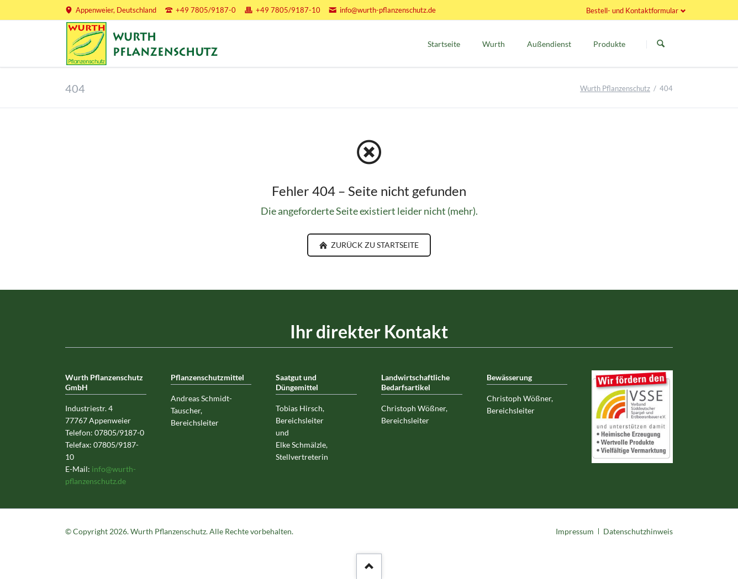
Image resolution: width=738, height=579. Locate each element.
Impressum (575, 531)
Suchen (661, 44)
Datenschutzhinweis (638, 531)
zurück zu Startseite (374, 244)
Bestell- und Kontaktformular (632, 10)
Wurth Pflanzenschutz (615, 88)
